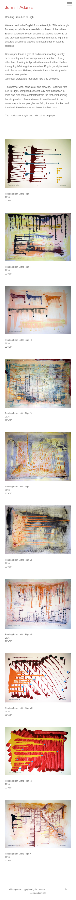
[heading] (19, 8)
